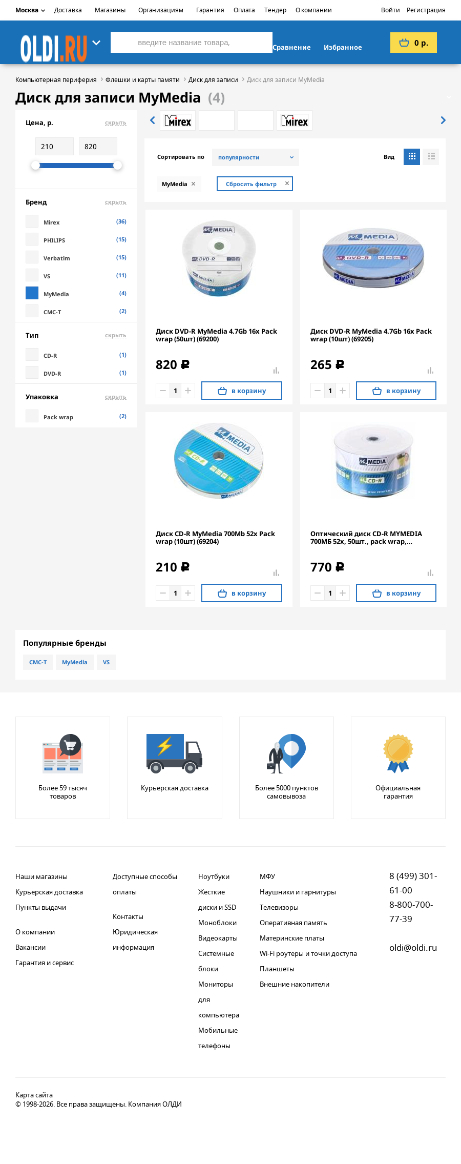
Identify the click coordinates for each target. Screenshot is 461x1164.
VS (106, 662)
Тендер (275, 10)
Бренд (76, 202)
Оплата (244, 10)
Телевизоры (279, 907)
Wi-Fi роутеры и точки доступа (308, 953)
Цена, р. (76, 122)
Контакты (128, 916)
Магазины (110, 10)
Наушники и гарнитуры (298, 891)
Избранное (343, 47)
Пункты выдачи (40, 907)
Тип (76, 335)
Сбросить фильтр (251, 184)
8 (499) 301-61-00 (413, 883)
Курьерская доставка (49, 891)
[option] (178, 120)
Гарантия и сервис (44, 962)
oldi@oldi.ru (413, 947)
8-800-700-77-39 (411, 911)
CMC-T (38, 662)
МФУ (267, 876)
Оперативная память (293, 922)
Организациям (160, 10)
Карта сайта (34, 1094)
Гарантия (210, 10)
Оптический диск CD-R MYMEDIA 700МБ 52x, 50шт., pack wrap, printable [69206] (366, 537)
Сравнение (292, 47)
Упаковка (76, 396)
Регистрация (426, 10)
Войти (390, 10)
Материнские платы (292, 938)
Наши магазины (41, 876)
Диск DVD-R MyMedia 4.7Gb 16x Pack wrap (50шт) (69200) (216, 335)
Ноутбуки (213, 876)
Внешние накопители (294, 984)
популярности (238, 157)
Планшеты (277, 968)
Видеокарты (218, 938)
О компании (314, 10)
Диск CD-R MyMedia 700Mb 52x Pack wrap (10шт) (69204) (215, 537)
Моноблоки (217, 922)
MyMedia (75, 662)
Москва (30, 10)
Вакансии (30, 947)
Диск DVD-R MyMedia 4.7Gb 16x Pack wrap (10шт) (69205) (371, 335)
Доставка (67, 10)
